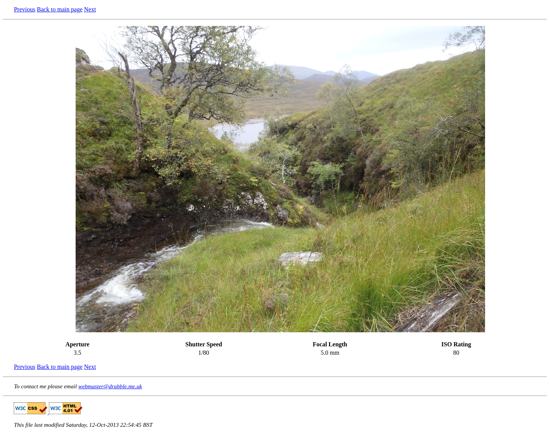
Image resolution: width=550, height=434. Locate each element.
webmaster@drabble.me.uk (110, 386)
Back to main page (59, 9)
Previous (24, 9)
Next (90, 9)
